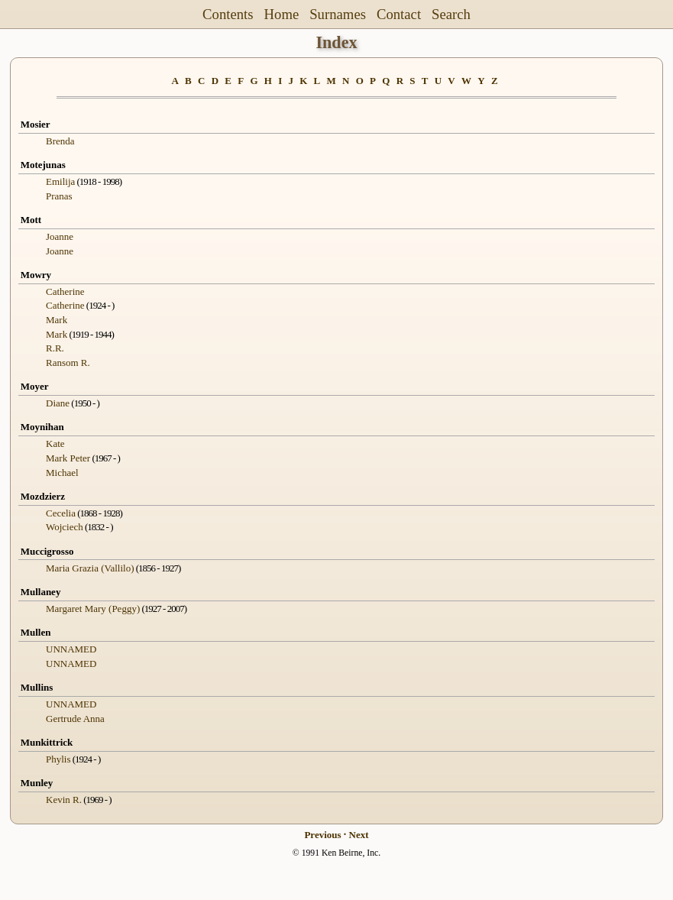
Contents (228, 14)
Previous (322, 834)
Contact (399, 14)
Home (281, 14)
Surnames (337, 14)
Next (359, 834)
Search (451, 14)
